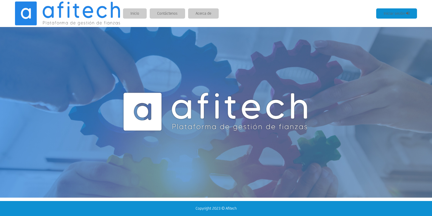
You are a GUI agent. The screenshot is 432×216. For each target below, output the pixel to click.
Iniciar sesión (397, 13)
